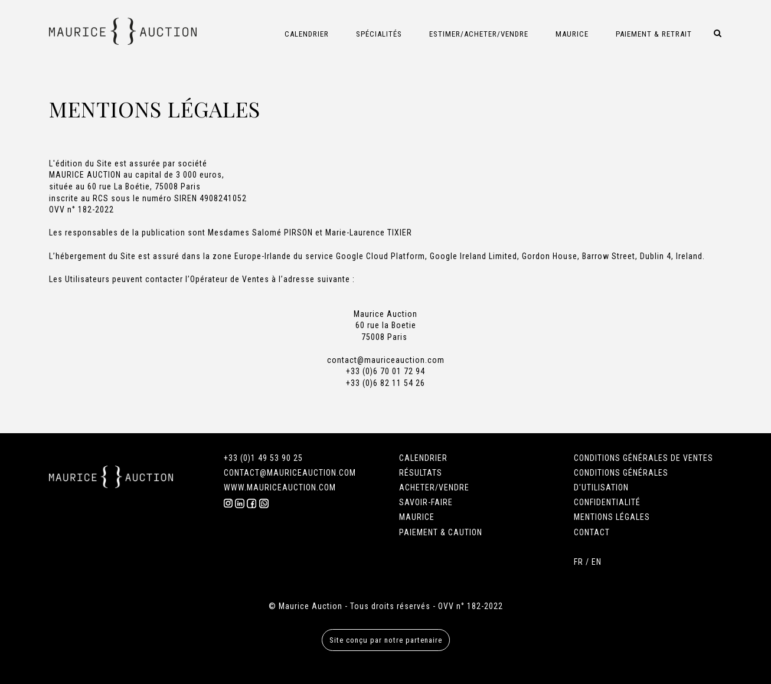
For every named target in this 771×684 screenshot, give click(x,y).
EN (597, 562)
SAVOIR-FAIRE (426, 502)
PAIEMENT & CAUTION (440, 532)
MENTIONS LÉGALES (612, 517)
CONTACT (592, 532)
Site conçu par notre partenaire (385, 640)
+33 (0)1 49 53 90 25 (263, 458)
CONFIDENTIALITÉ (607, 502)
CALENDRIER (423, 458)
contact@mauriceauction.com (386, 360)
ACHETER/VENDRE (434, 487)
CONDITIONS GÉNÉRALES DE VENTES (643, 458)
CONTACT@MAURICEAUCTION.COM (290, 472)
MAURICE (416, 517)
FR (578, 562)
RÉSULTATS (420, 472)
